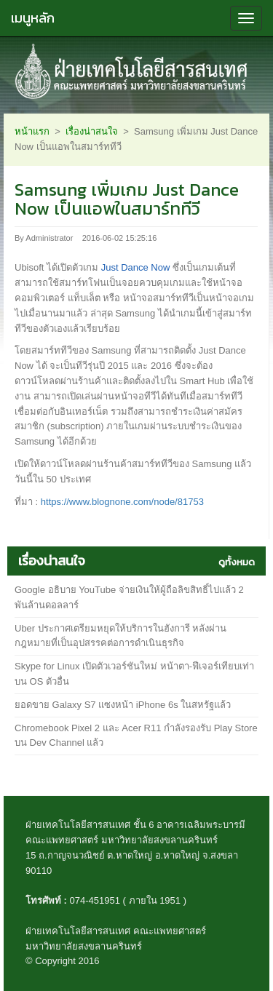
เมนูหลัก (33, 18)
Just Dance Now (135, 267)
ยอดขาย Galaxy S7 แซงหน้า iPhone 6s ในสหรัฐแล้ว (123, 704)
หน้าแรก (32, 131)
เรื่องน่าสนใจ (92, 131)
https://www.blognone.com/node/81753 (122, 501)
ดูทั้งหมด (236, 562)
